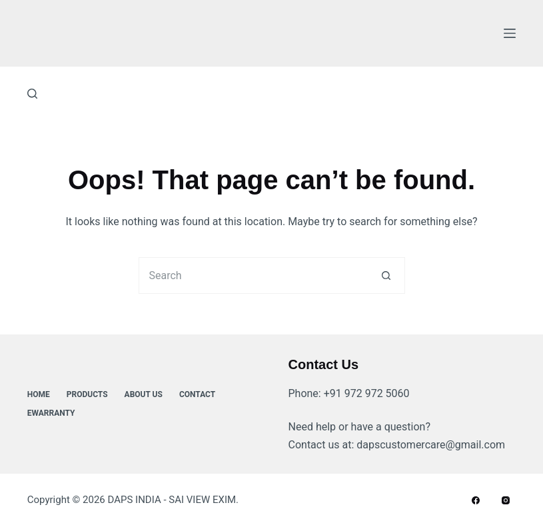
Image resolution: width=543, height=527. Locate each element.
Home (38, 394)
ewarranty (51, 413)
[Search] (32, 94)
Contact (197, 394)
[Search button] (386, 275)
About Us (144, 394)
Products (87, 394)
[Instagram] (506, 500)
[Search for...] (253, 275)
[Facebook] (476, 500)
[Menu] (510, 33)
